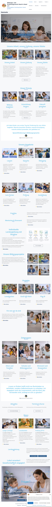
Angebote (41, 2)
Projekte (47, 2)
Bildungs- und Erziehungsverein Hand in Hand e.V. (17, 4)
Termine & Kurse (43, 5)
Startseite (30, 1)
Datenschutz (24, 505)
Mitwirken (31, 6)
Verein (35, 2)
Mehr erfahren (6, 173)
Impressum (44, 505)
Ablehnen (36, 502)
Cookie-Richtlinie (34, 505)
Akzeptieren (30, 502)
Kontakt (30, 9)
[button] (50, 494)
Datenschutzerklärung (40, 505)
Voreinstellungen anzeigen (44, 502)
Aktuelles (37, 6)
